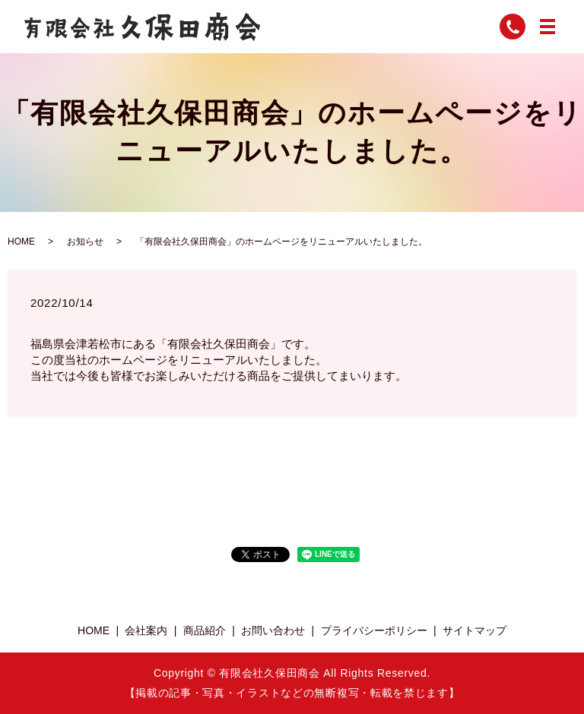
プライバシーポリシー (374, 630)
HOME (21, 241)
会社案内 (146, 630)
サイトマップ (474, 630)
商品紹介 (204, 630)
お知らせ (85, 241)
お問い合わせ (273, 630)
